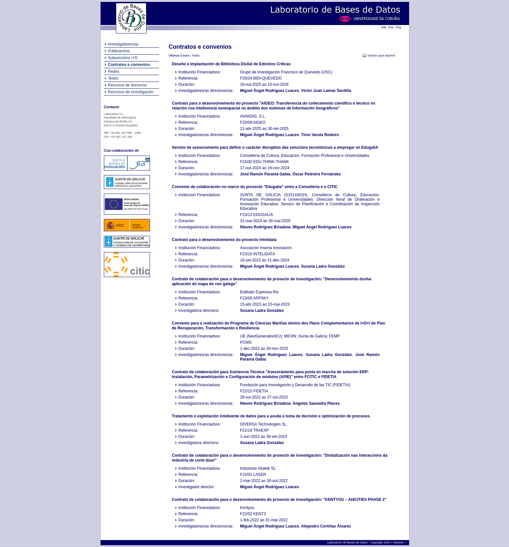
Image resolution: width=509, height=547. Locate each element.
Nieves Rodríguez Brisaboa (265, 227)
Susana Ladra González (323, 266)
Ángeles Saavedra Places (316, 403)
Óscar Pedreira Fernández (316, 174)
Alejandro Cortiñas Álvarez (326, 526)
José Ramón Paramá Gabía (265, 174)
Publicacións (119, 51)
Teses (113, 78)
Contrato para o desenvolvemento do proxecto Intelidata (224, 239)
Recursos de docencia (127, 85)
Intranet (398, 542)
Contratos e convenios (129, 64)
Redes (113, 71)
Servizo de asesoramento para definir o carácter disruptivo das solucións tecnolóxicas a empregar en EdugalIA (275, 147)
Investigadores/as (123, 44)
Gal (383, 27)
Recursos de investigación (131, 92)
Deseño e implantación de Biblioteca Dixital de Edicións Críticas (231, 64)
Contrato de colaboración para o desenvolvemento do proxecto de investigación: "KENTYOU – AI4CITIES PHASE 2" (279, 499)
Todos (196, 55)
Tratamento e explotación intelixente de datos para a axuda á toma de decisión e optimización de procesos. (271, 416)
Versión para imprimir (381, 55)
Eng (398, 27)
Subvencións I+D (123, 58)
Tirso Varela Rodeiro (320, 135)
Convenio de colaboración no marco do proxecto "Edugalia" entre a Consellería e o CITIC (255, 186)
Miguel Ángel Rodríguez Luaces (269, 90)
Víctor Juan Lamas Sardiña (326, 90)
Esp (391, 27)
